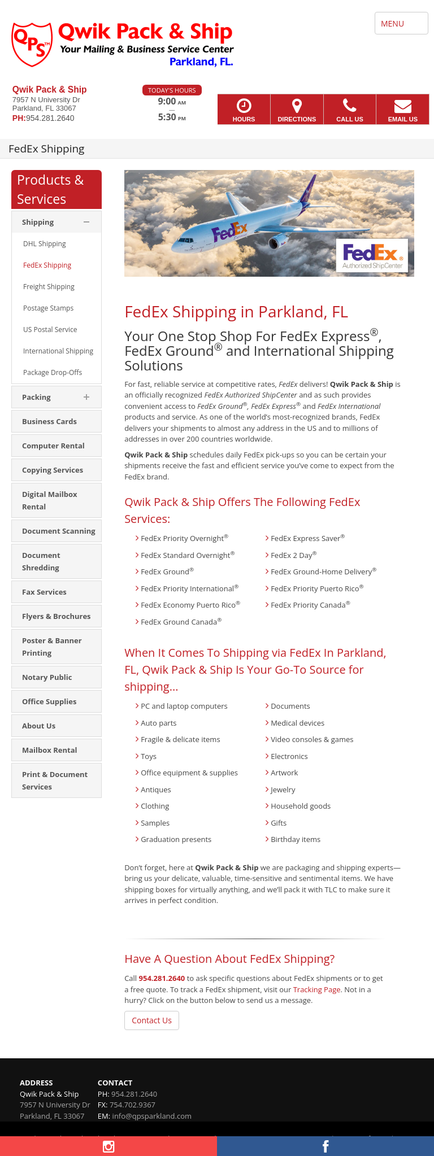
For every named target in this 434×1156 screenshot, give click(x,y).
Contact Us (152, 1020)
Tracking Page (317, 989)
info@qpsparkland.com (152, 1116)
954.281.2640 (162, 978)
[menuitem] (56, 244)
